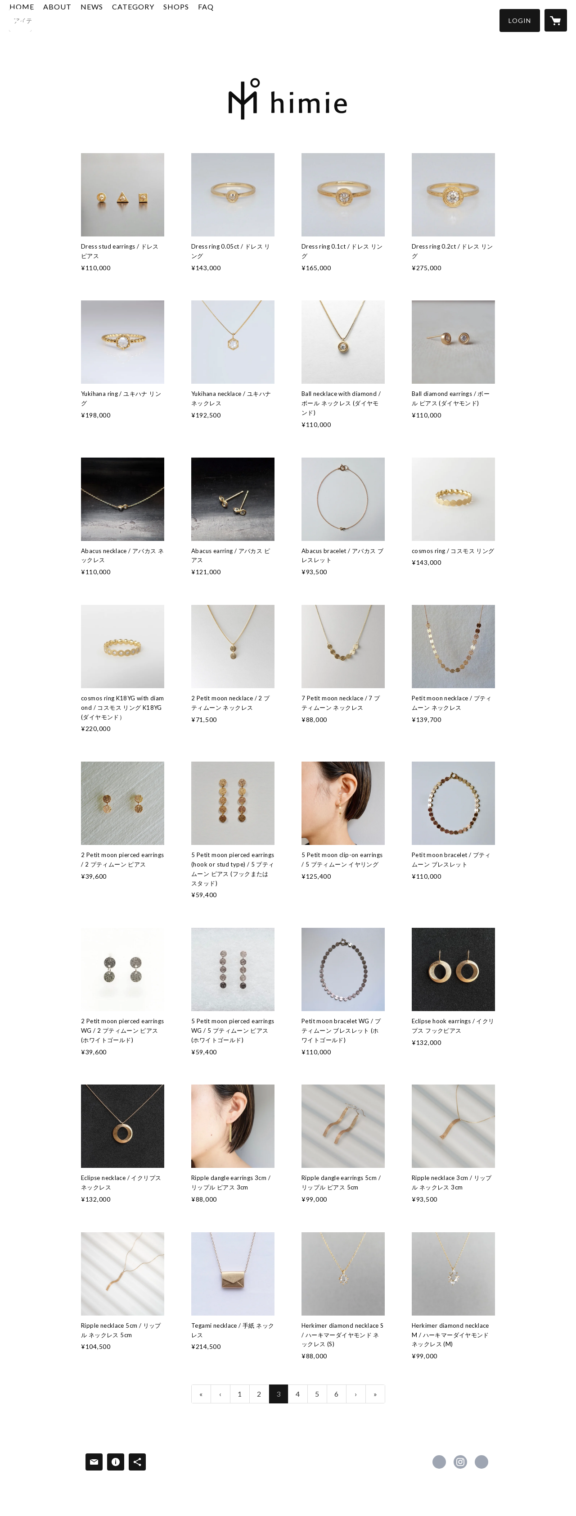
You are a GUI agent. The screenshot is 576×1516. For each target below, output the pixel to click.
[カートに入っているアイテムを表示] (555, 20)
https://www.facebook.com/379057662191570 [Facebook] (439, 1462)
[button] (520, 20)
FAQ (255, 19)
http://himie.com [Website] (481, 1462)
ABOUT (106, 19)
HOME (70, 19)
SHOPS (225, 19)
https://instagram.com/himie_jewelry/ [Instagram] (460, 1462)
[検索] (20, 20)
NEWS (141, 19)
